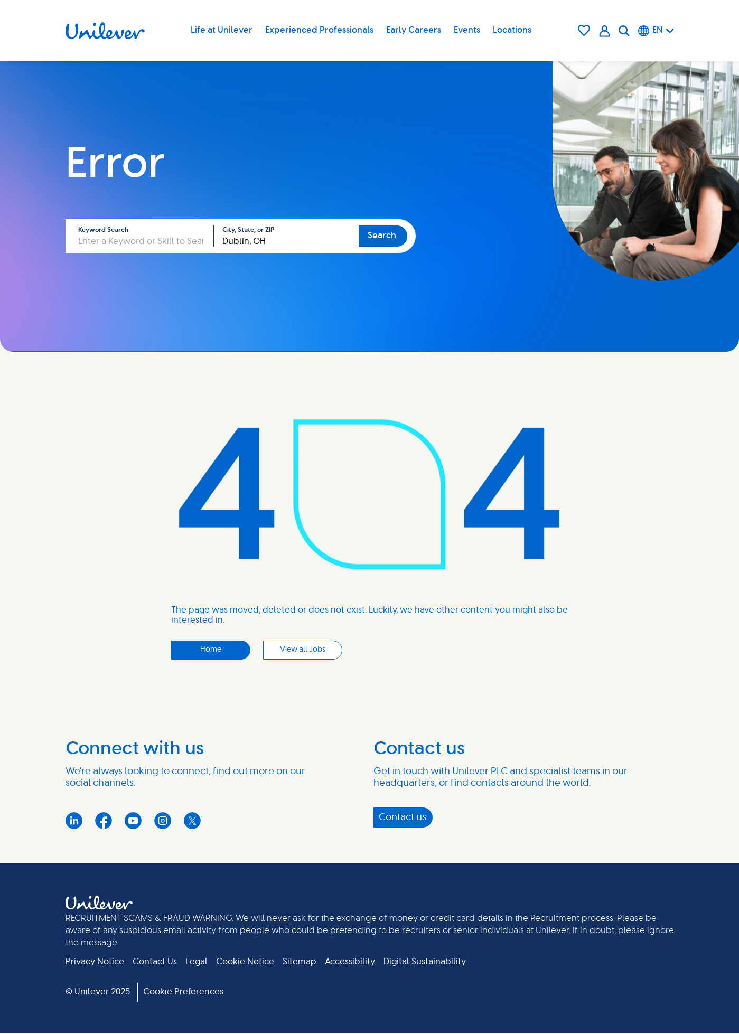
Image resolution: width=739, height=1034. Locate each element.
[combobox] (286, 236)
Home (210, 649)
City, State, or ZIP (248, 230)
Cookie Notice (245, 961)
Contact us (402, 817)
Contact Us (155, 961)
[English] (656, 30)
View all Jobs (302, 649)
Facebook (103, 820)
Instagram (162, 820)
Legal (196, 961)
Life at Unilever (221, 30)
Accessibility (350, 961)
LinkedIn (74, 820)
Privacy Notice (95, 961)
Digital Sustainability (424, 961)
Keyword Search (103, 230)
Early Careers (413, 30)
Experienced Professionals (319, 30)
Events (467, 30)
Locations (512, 30)
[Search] (624, 30)
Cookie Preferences (183, 992)
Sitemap (299, 961)
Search (382, 235)
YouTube (133, 820)
